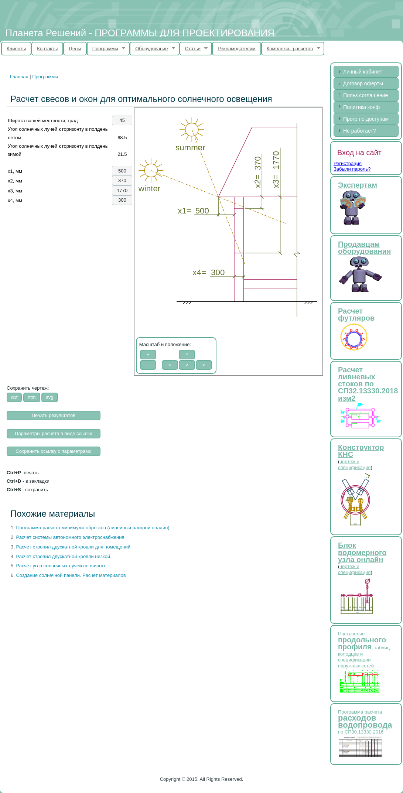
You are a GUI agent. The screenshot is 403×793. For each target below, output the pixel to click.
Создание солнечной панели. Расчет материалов (71, 575)
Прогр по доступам (366, 119)
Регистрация (348, 163)
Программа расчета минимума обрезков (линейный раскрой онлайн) (92, 527)
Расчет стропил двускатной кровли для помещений (73, 547)
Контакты (47, 48)
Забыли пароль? (352, 169)
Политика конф (361, 107)
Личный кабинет (362, 72)
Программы (106, 49)
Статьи (194, 49)
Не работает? (359, 131)
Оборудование (152, 49)
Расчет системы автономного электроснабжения (70, 537)
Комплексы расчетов (290, 49)
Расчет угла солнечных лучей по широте (61, 565)
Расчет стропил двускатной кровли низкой (63, 556)
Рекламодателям (237, 48)
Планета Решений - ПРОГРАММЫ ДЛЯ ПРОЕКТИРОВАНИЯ (139, 32)
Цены (75, 48)
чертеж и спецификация (354, 464)
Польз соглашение (365, 95)
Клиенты (16, 48)
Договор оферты (363, 83)
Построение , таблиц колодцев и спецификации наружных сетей (364, 650)
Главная (19, 76)
